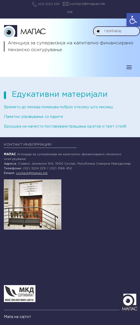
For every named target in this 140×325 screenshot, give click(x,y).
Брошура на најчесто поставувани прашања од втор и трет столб (65, 126)
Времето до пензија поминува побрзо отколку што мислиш (58, 107)
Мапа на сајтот (17, 316)
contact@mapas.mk (84, 3)
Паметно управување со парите (33, 116)
